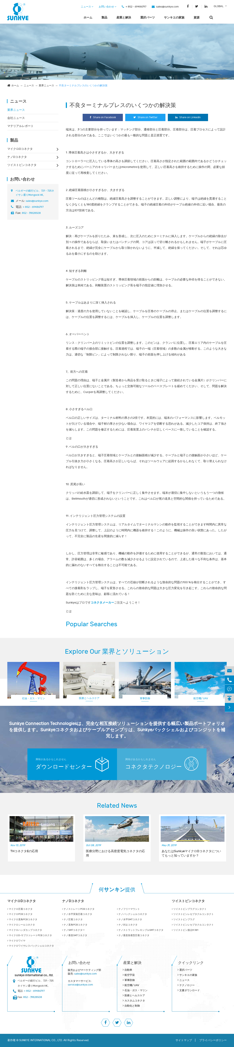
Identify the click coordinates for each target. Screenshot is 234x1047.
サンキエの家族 (174, 17)
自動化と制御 (132, 1005)
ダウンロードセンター (64, 767)
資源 (196, 17)
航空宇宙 (129, 975)
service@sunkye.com (80, 984)
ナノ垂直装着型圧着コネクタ (133, 935)
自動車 (128, 969)
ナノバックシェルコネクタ (132, 914)
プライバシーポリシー (213, 1040)
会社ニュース (16, 118)
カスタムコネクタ (134, 1000)
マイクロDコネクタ (20, 149)
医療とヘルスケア (89, 698)
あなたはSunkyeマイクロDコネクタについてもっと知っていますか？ (191, 853)
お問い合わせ (107, 6)
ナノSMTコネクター (73, 930)
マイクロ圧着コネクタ (20, 909)
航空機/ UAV (200, 698)
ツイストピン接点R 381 (185, 930)
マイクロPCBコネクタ (20, 914)
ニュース (87, 6)
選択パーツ (147, 17)
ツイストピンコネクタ (22, 165)
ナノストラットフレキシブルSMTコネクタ (140, 930)
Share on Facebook (103, 117)
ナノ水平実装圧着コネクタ (77, 914)
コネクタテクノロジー (153, 767)
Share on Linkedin (188, 117)
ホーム (88, 17)
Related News (117, 805)
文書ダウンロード (189, 990)
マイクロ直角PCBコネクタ (22, 919)
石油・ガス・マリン (33, 698)
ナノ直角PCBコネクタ (74, 924)
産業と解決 (123, 17)
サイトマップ (184, 1040)
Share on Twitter (145, 117)
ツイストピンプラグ (183, 919)
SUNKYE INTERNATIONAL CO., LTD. (41, 1040)
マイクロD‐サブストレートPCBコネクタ (29, 935)
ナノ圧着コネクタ (72, 919)
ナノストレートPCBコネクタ (78, 909)
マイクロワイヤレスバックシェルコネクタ (30, 945)
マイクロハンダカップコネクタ (24, 930)
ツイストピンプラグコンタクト (189, 909)
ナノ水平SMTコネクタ (129, 919)
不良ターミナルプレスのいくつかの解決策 (83, 85)
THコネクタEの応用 (24, 851)
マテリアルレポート (20, 126)
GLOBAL (219, 6)
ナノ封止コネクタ (127, 924)
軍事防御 (145, 698)
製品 (104, 17)
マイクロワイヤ (16, 940)
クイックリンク (191, 963)
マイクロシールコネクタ (21, 924)
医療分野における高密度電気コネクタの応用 (115, 853)
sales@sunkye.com (167, 6)
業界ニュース (46, 85)
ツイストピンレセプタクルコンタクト (193, 914)
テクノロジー (187, 985)
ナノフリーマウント (128, 909)
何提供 (117, 890)
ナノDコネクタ (17, 157)
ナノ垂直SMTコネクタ (74, 935)
